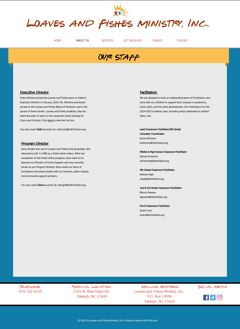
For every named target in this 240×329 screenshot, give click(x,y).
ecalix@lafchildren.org (152, 215)
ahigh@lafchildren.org (152, 179)
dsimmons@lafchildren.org (154, 161)
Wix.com (152, 320)
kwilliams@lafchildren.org (154, 143)
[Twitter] (213, 297)
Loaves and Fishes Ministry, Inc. (120, 23)
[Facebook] (206, 297)
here (50, 120)
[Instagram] (219, 297)
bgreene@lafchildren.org (153, 197)
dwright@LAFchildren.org (72, 185)
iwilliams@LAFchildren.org (71, 129)
